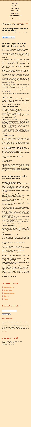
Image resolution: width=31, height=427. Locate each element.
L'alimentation (9, 287)
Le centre (15, 8)
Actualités (15, 13)
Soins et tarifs (15, 11)
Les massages (9, 293)
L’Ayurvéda (15, 6)
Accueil (15, 3)
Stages (6, 296)
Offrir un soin (15, 18)
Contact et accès (15, 16)
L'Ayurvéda (25, 23)
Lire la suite (5, 331)
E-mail (4, 309)
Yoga (6, 299)
